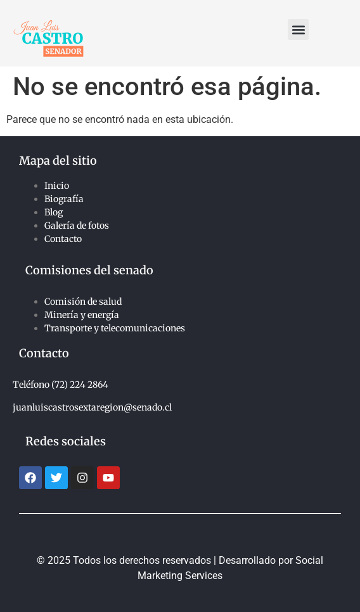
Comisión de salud (83, 301)
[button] (298, 29)
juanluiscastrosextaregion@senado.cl (92, 407)
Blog (53, 212)
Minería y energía (81, 315)
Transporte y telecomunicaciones (114, 328)
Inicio (56, 185)
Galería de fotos (76, 225)
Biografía (64, 199)
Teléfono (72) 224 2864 (60, 384)
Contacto (63, 239)
